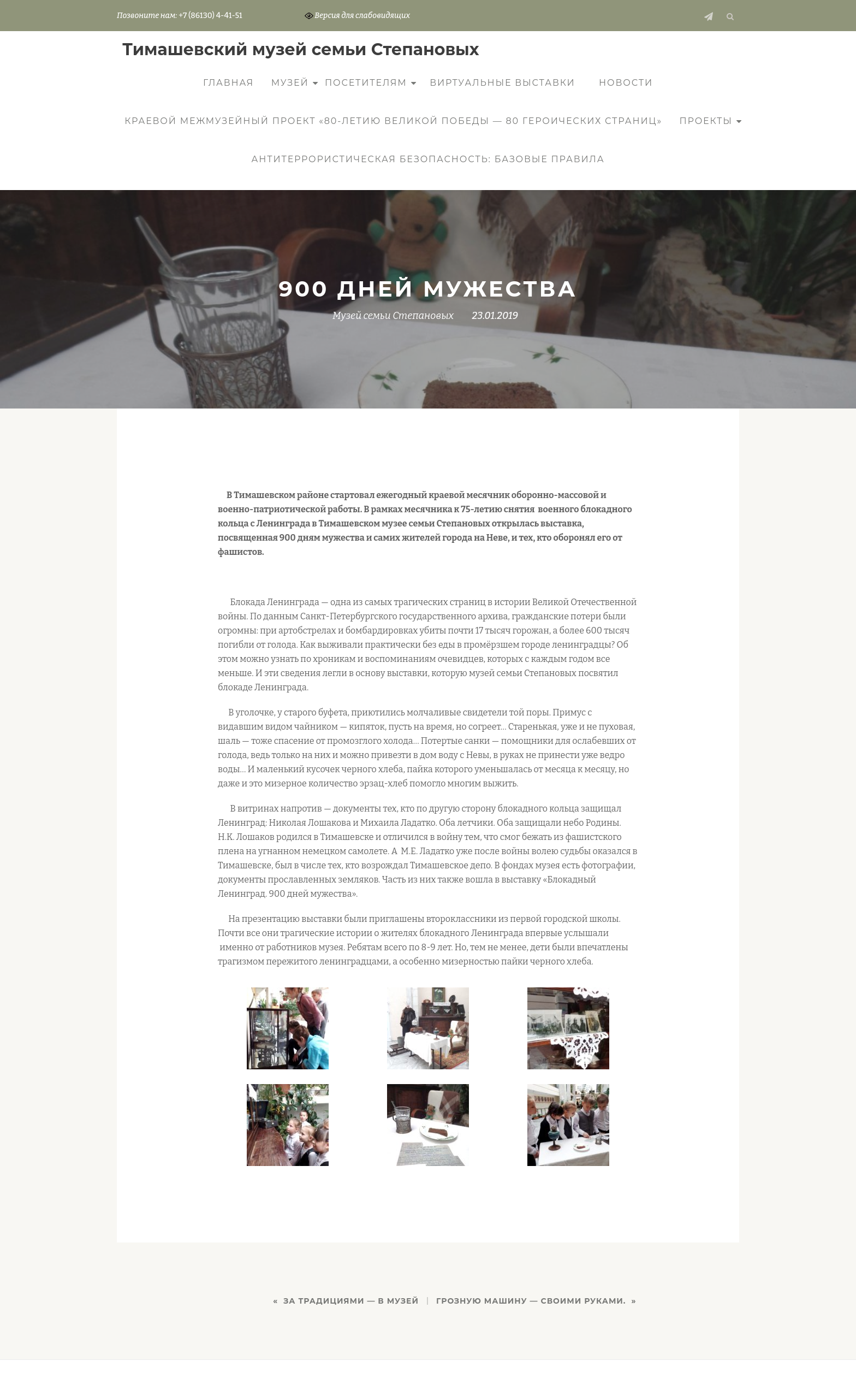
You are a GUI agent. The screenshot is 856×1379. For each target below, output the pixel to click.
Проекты (706, 121)
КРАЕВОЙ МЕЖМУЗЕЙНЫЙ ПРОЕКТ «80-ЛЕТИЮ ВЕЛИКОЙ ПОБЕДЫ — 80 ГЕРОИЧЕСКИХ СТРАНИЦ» (393, 121)
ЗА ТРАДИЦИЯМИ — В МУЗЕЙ (351, 1301)
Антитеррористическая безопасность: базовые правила (428, 159)
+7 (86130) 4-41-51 (210, 15)
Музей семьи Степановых (393, 316)
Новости (626, 83)
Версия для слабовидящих (358, 15)
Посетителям (366, 83)
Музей (290, 83)
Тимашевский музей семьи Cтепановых (300, 49)
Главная (228, 83)
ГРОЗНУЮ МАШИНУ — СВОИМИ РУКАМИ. (531, 1301)
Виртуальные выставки (502, 83)
